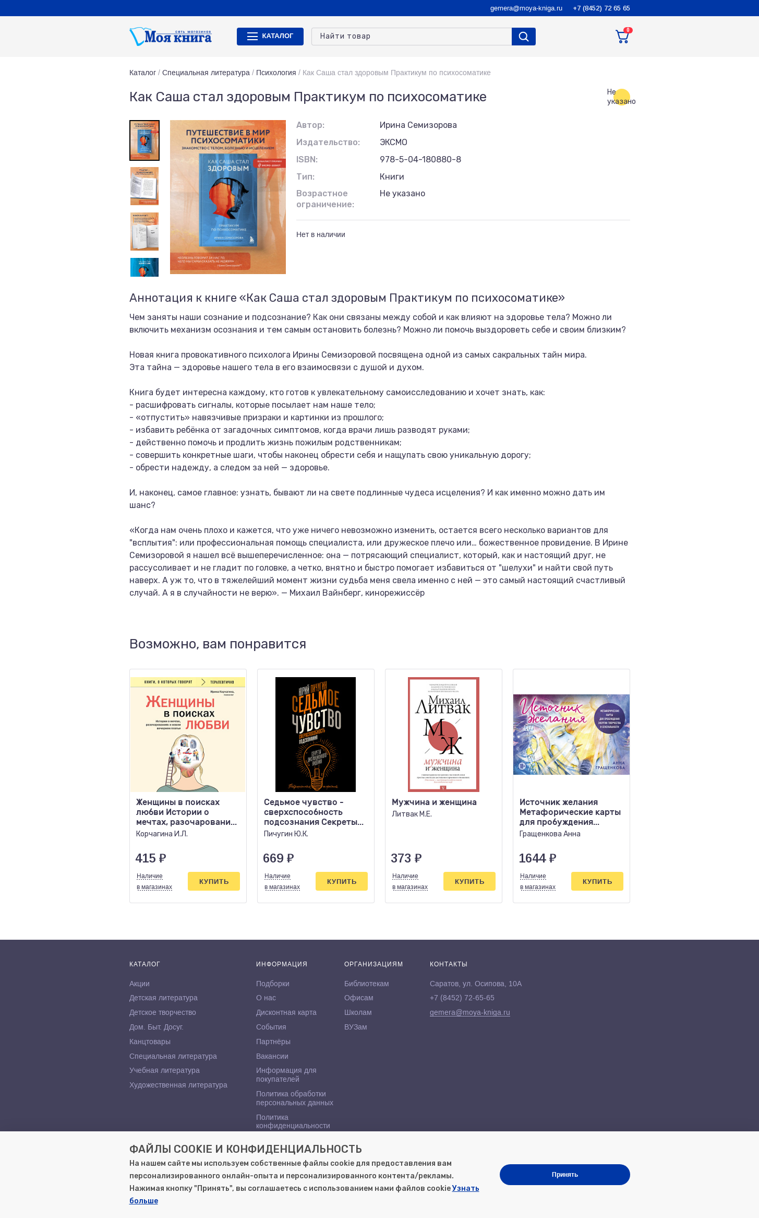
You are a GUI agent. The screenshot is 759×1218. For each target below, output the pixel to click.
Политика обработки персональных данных (294, 1098)
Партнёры (273, 1041)
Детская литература (163, 998)
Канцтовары (150, 1041)
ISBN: (307, 159)
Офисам (359, 998)
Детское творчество (162, 1012)
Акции (139, 983)
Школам (358, 1012)
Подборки (273, 983)
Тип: (305, 177)
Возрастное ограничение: (325, 198)
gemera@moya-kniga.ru (526, 8)
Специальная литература (206, 72)
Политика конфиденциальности (293, 1121)
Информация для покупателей (286, 1074)
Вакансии (272, 1056)
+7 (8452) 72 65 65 (601, 8)
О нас (266, 998)
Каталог (142, 72)
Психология (276, 72)
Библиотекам (366, 983)
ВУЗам (355, 1027)
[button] (600, 644)
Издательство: (328, 142)
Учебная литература (164, 1070)
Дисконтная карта (286, 1012)
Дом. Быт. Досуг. (156, 1027)
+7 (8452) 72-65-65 (462, 998)
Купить (214, 881)
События (271, 1027)
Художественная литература (178, 1085)
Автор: (310, 125)
